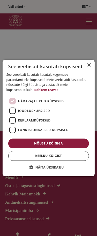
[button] (48, 167)
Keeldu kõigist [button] (48, 156)
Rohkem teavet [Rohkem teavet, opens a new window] (46, 90)
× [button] (89, 65)
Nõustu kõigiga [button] (48, 143)
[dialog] (48, 118)
